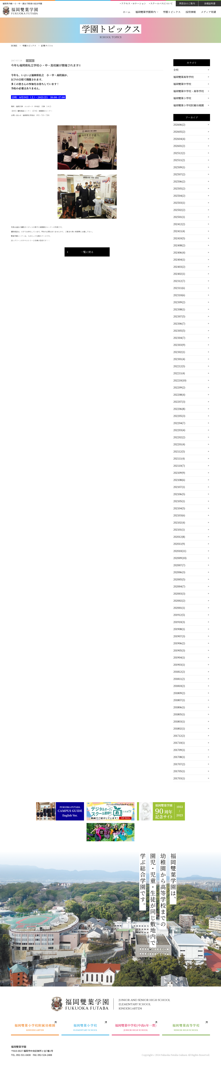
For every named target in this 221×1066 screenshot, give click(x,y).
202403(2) (179, 266)
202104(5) (179, 508)
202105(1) (179, 501)
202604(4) (179, 139)
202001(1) (179, 608)
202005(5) (179, 579)
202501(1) (179, 217)
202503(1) (179, 202)
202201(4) (179, 444)
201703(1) (179, 778)
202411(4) (179, 231)
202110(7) (179, 465)
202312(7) (179, 281)
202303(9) (179, 345)
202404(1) (179, 259)
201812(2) (179, 671)
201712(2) (179, 735)
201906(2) (179, 643)
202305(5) (179, 330)
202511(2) (179, 160)
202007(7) (179, 565)
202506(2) (179, 181)
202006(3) (179, 572)
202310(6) (179, 295)
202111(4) (179, 458)
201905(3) (179, 650)
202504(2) (179, 195)
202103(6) (179, 515)
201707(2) (179, 764)
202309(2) (179, 302)
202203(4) (179, 430)
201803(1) (179, 721)
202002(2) (179, 600)
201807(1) (179, 700)
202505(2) (179, 188)
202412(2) (179, 224)
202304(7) (179, 338)
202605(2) (179, 131)
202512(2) (179, 153)
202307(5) (179, 316)
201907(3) (179, 636)
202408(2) (179, 245)
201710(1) (179, 742)
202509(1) (179, 167)
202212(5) (179, 366)
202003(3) (179, 593)
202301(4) (179, 359)
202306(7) (179, 323)
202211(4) (179, 373)
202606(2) (179, 124)
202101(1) (179, 529)
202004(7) (179, 586)
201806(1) (179, 707)
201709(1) (179, 750)
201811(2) (179, 679)
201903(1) (179, 664)
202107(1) (179, 487)
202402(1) (179, 274)
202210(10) (179, 380)
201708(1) (179, 757)
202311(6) (179, 288)
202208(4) (179, 394)
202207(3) (179, 401)
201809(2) (179, 693)
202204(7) (179, 423)
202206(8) (179, 409)
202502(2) (179, 210)
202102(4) (179, 522)
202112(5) (179, 451)
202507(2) (179, 174)
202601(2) (179, 146)
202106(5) (179, 494)
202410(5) (179, 238)
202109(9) (179, 472)
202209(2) (179, 387)
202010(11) (179, 551)
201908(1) (179, 629)
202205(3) (179, 416)
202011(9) (179, 544)
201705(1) (179, 771)
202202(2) (179, 437)
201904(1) (179, 657)
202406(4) (179, 252)
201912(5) (179, 615)
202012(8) (179, 536)
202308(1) (179, 309)
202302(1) (179, 352)
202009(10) (179, 558)
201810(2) (179, 686)
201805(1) (179, 714)
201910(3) (179, 622)
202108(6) (179, 480)
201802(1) (179, 728)
